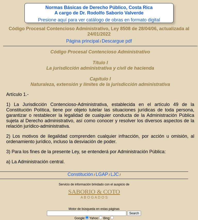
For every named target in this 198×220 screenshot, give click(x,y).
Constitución (80, 174)
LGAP (102, 174)
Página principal (82, 41)
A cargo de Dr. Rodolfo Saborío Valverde (98, 12)
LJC (115, 174)
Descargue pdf (117, 41)
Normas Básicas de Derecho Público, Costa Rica (99, 7)
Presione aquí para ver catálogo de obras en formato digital (99, 19)
